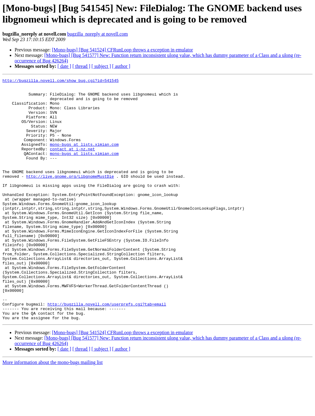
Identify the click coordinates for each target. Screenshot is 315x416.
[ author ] (121, 66)
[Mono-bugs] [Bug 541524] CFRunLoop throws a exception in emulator (122, 49)
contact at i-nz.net (72, 163)
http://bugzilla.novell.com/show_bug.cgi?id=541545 (60, 81)
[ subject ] (101, 66)
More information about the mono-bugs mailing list (52, 410)
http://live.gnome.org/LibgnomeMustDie (70, 196)
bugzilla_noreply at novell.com (97, 34)
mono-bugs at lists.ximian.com (84, 158)
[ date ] (64, 66)
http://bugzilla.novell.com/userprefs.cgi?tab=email (106, 349)
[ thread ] (81, 66)
